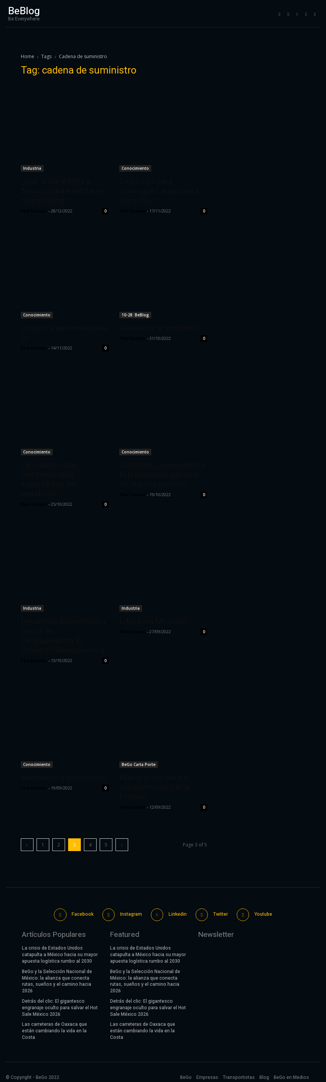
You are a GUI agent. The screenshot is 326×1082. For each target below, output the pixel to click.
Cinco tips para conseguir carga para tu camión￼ (160, 191)
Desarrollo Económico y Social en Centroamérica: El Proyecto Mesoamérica (63, 636)
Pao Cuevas (34, 211)
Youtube (260, 912)
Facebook (83, 912)
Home (27, 56)
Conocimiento (135, 168)
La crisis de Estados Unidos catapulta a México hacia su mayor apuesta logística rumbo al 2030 (60, 952)
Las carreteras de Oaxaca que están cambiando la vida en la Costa (54, 1028)
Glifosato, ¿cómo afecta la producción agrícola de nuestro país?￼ (162, 474)
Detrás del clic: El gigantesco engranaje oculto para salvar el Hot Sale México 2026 (60, 1005)
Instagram (131, 912)
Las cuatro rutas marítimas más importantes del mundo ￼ (50, 479)
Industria (32, 168)
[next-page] (121, 844)
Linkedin (176, 912)
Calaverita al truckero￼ (161, 328)
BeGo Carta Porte (138, 764)
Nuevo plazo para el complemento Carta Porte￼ (154, 787)
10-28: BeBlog (135, 315)
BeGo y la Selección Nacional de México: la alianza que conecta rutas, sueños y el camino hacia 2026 (57, 978)
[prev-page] (27, 844)
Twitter (218, 912)
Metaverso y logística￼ (63, 777)
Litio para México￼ (154, 621)
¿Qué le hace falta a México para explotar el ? (62, 191)
